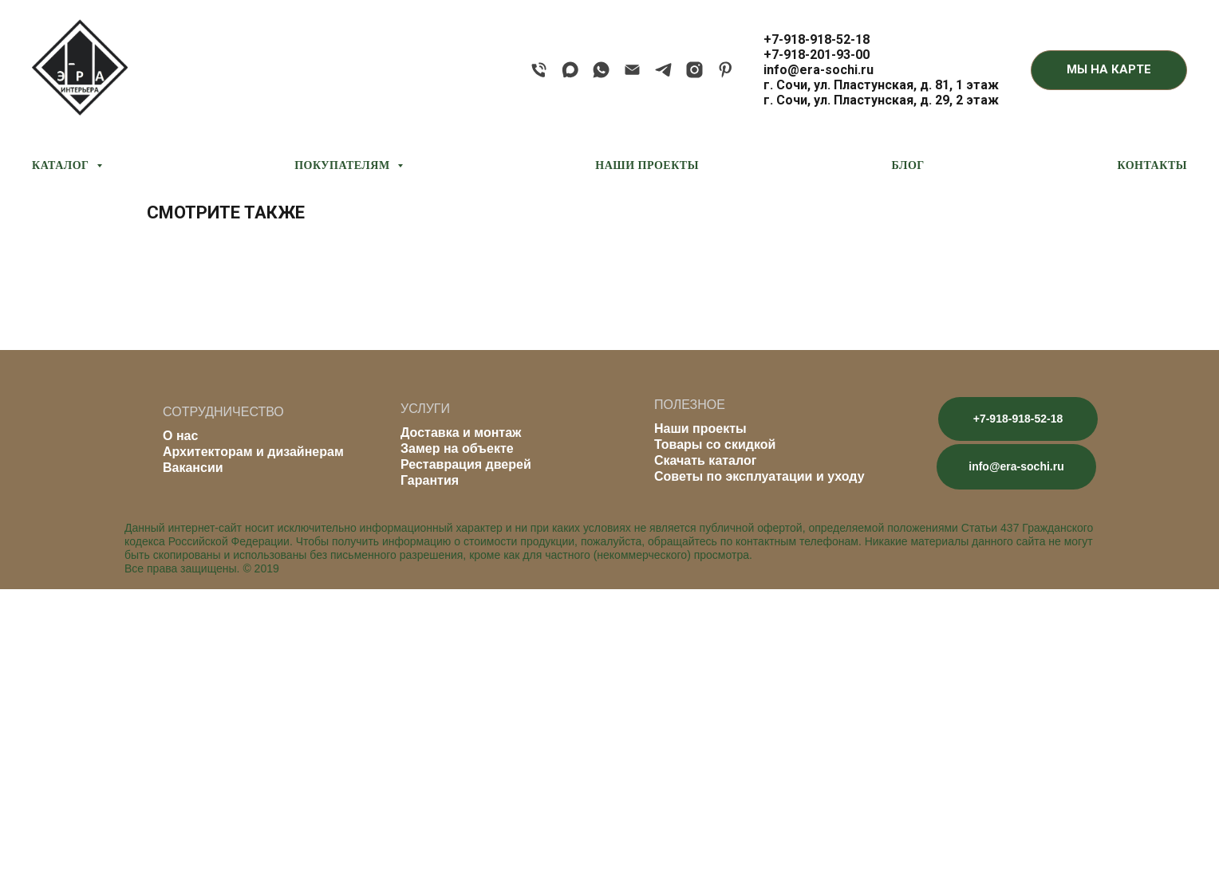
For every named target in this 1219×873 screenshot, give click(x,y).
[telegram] (663, 70)
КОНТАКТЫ (1152, 165)
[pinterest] (726, 70)
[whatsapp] (601, 70)
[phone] (539, 70)
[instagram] (694, 70)
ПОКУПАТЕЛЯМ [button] (343, 165)
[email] (632, 70)
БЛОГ (908, 165)
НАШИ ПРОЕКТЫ (647, 165)
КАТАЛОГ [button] (62, 165)
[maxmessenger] (570, 70)
